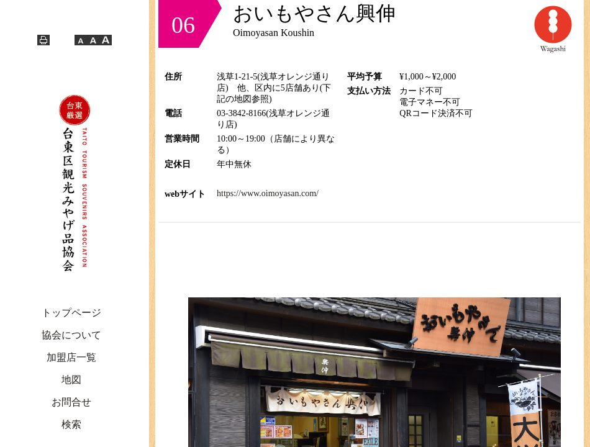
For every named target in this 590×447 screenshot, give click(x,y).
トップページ (71, 312)
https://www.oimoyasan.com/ (268, 193)
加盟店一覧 (71, 357)
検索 (71, 424)
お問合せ (71, 402)
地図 (71, 379)
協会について (71, 335)
